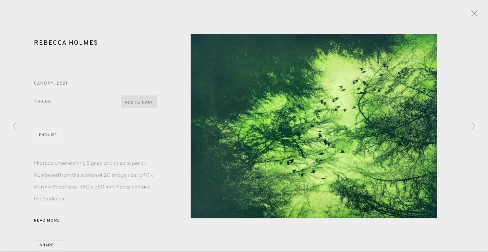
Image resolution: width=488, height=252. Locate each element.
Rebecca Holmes (66, 44)
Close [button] (473, 15)
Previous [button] (14, 126)
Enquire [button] (48, 136)
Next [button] (473, 126)
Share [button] (47, 246)
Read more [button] (47, 221)
